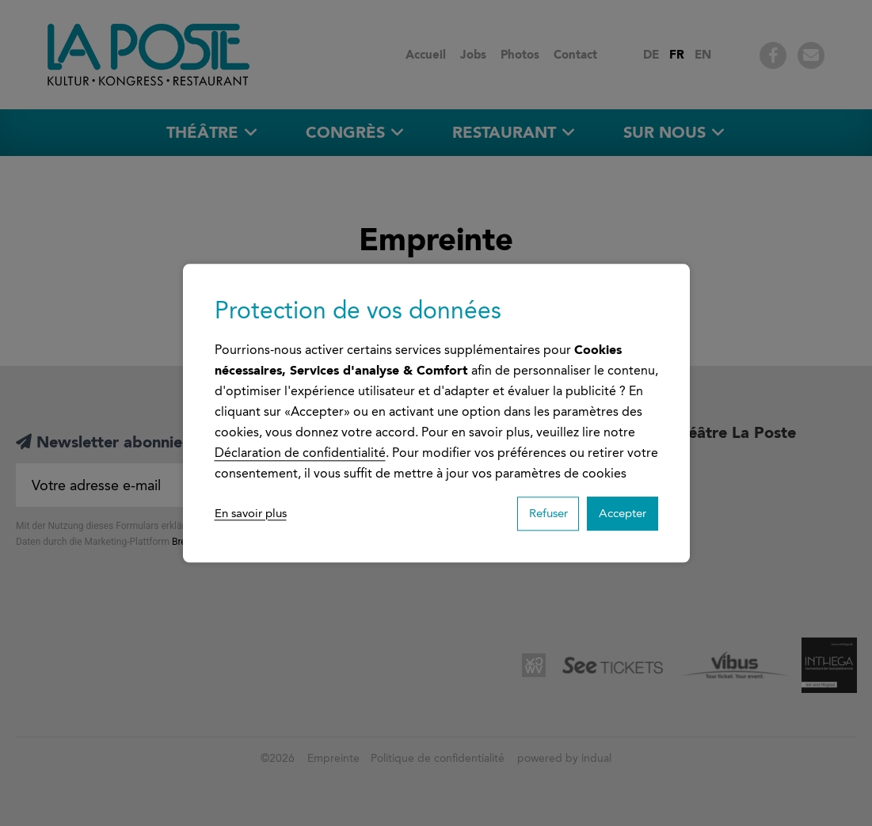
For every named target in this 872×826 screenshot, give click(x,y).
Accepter (616, 513)
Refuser (530, 513)
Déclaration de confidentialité (300, 450)
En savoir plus (254, 513)
